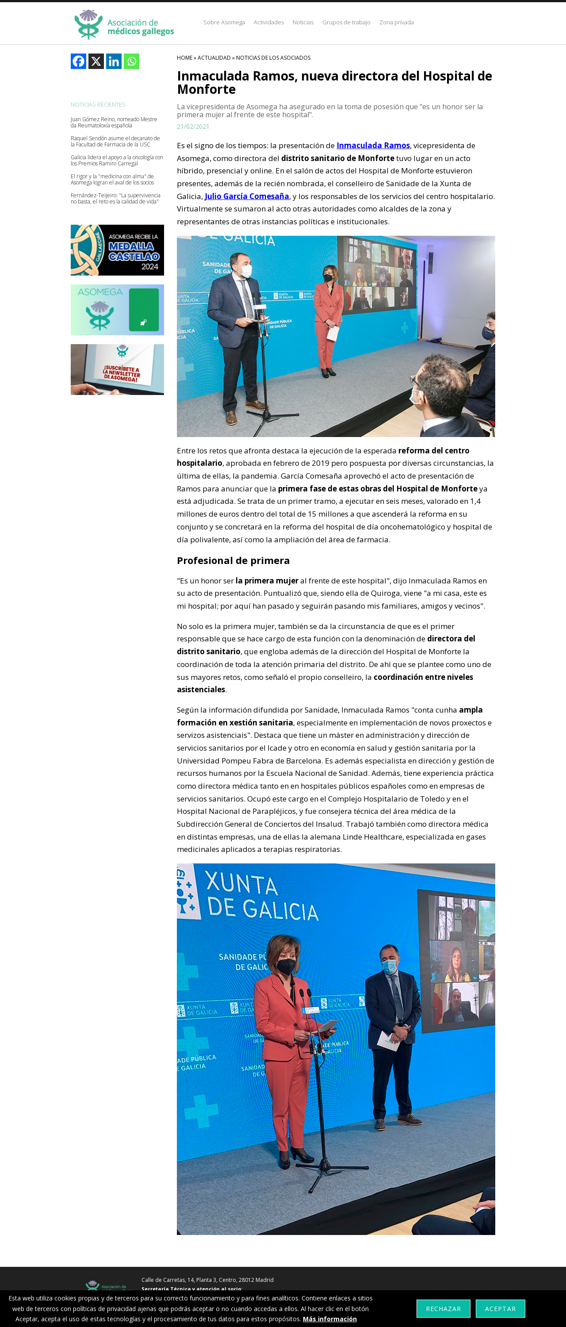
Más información (330, 1319)
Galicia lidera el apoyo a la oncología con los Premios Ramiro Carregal (117, 160)
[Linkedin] (114, 61)
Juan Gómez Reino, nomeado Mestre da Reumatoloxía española (114, 122)
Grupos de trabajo (346, 22)
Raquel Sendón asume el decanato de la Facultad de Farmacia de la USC (115, 141)
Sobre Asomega (224, 22)
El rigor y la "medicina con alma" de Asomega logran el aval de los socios (112, 179)
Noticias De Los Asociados (273, 57)
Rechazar (443, 1308)
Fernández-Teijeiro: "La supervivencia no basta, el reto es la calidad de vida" (116, 198)
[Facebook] (78, 61)
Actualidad (214, 57)
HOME (184, 57)
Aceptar (500, 1308)
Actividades (269, 22)
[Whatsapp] (131, 61)
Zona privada (396, 22)
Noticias (303, 22)
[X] (96, 61)
